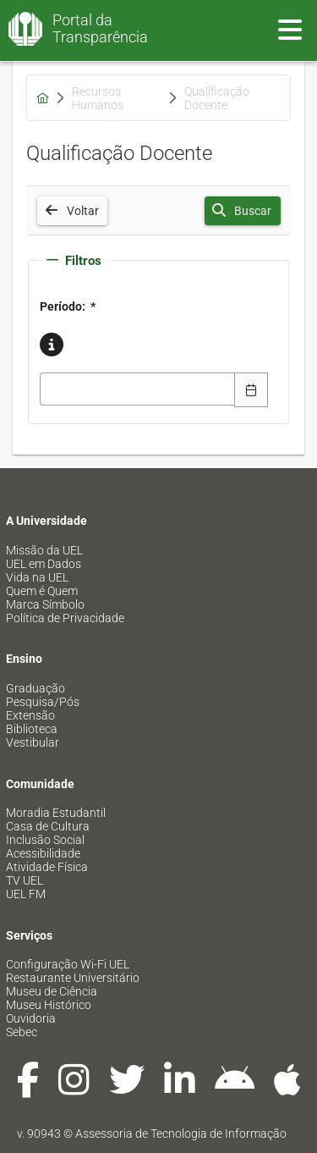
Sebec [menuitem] (21, 1032)
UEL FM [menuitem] (26, 894)
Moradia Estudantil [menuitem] (56, 812)
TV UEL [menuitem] (24, 880)
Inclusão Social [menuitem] (45, 840)
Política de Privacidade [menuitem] (65, 618)
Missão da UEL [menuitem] (44, 550)
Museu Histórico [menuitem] (48, 1005)
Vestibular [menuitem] (32, 742)
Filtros (73, 260)
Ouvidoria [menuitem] (31, 1018)
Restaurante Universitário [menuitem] (72, 978)
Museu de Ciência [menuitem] (51, 991)
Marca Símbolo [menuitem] (45, 604)
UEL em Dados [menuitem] (43, 564)
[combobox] (138, 388)
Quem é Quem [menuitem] (42, 591)
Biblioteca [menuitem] (31, 729)
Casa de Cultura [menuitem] (48, 826)
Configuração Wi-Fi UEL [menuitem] (67, 964)
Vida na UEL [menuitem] (37, 577)
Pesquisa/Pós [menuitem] (42, 702)
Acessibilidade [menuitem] (43, 853)
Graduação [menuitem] (35, 688)
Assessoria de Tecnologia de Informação (181, 1133)
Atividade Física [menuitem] (47, 867)
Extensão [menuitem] (30, 715)
